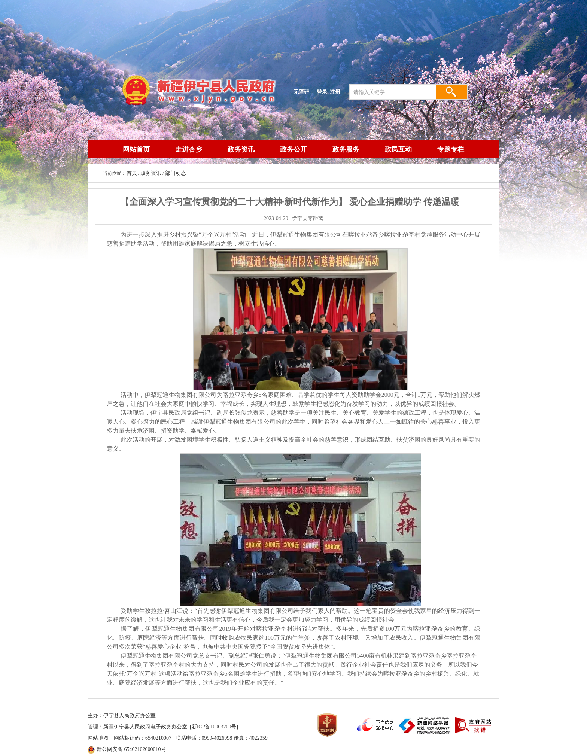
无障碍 (301, 92)
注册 (336, 92)
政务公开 (293, 149)
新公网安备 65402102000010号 (131, 749)
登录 (322, 92)
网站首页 (136, 149)
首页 (132, 173)
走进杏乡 (188, 149)
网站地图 (98, 738)
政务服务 (345, 149)
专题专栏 (450, 149)
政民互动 (398, 149)
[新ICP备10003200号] (214, 727)
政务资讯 (241, 149)
